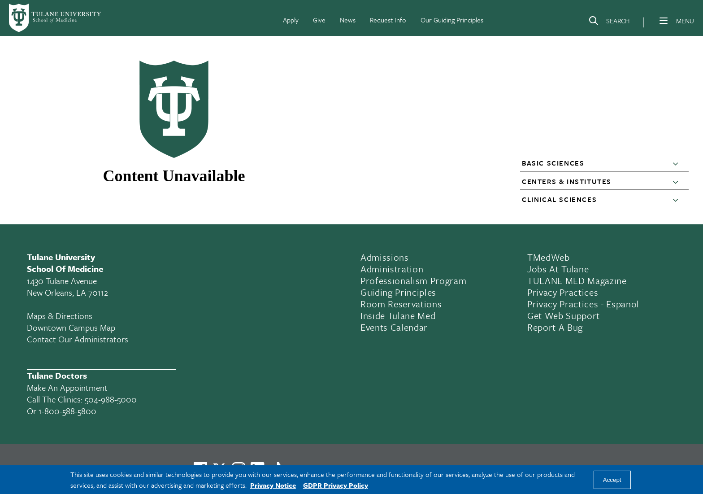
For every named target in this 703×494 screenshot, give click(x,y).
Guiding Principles (398, 292)
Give (319, 20)
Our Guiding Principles (452, 20)
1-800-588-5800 (67, 411)
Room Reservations (401, 303)
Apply (291, 20)
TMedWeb (548, 257)
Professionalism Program (413, 280)
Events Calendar (394, 327)
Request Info (388, 20)
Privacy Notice (273, 485)
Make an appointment (67, 387)
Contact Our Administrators (77, 339)
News (348, 20)
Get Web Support (563, 315)
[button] (677, 163)
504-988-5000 (111, 399)
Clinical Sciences (559, 199)
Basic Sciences (553, 163)
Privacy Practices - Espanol (583, 303)
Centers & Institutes (567, 181)
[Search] (608, 22)
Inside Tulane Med (397, 315)
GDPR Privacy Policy (335, 485)
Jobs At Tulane (558, 268)
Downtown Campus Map (71, 327)
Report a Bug (555, 327)
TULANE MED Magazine (577, 280)
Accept (612, 480)
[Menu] (663, 20)
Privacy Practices (562, 292)
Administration (391, 268)
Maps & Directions (59, 316)
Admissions (384, 257)
